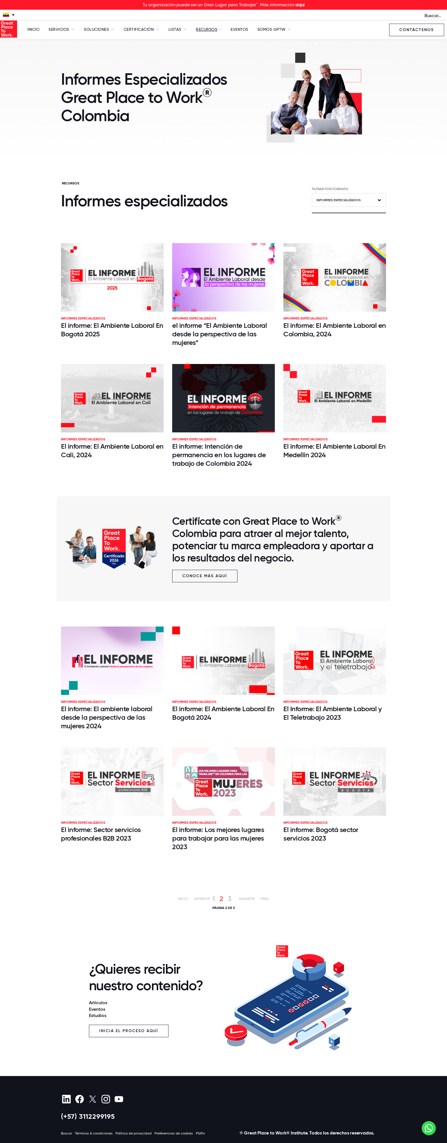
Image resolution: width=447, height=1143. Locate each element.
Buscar (66, 1133)
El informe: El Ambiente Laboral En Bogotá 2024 (223, 713)
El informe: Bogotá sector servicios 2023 (320, 833)
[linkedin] (66, 1099)
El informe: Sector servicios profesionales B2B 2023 (101, 833)
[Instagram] (105, 1099)
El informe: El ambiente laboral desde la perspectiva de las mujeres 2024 (106, 717)
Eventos (239, 29)
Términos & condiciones (94, 1133)
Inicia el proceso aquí (128, 1030)
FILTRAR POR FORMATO (330, 189)
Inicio (33, 29)
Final (265, 899)
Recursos (206, 29)
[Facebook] (79, 1099)
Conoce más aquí (204, 575)
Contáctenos (416, 29)
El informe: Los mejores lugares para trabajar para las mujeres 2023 (218, 838)
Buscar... (432, 15)
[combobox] (349, 200)
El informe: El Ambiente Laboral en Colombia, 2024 (334, 329)
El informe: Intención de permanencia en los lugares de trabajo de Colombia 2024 (219, 454)
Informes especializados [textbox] (338, 200)
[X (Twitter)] (92, 1099)
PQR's (200, 1133)
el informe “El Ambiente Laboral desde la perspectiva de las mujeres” (219, 334)
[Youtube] (118, 1099)
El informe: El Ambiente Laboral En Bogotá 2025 (112, 329)
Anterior (202, 899)
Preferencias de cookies (174, 1133)
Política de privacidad (133, 1133)
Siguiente (247, 899)
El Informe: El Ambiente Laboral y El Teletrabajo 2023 (332, 713)
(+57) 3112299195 (88, 1116)
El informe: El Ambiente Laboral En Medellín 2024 (334, 450)
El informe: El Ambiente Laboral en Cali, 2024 (112, 450)
